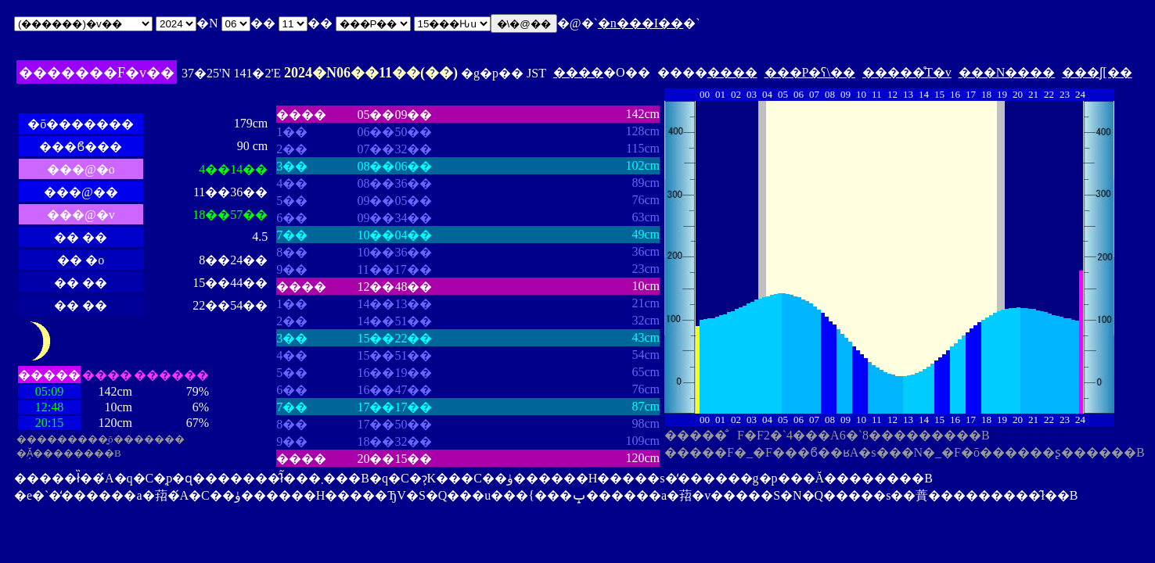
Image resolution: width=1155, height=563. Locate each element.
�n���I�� (640, 23)
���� (578, 72)
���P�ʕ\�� (810, 72)
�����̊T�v (907, 72)
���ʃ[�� (1097, 72)
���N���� (1007, 72)
